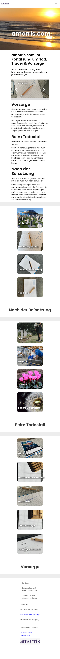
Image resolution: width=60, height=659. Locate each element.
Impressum (26, 635)
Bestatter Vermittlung (30, 614)
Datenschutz (27, 633)
